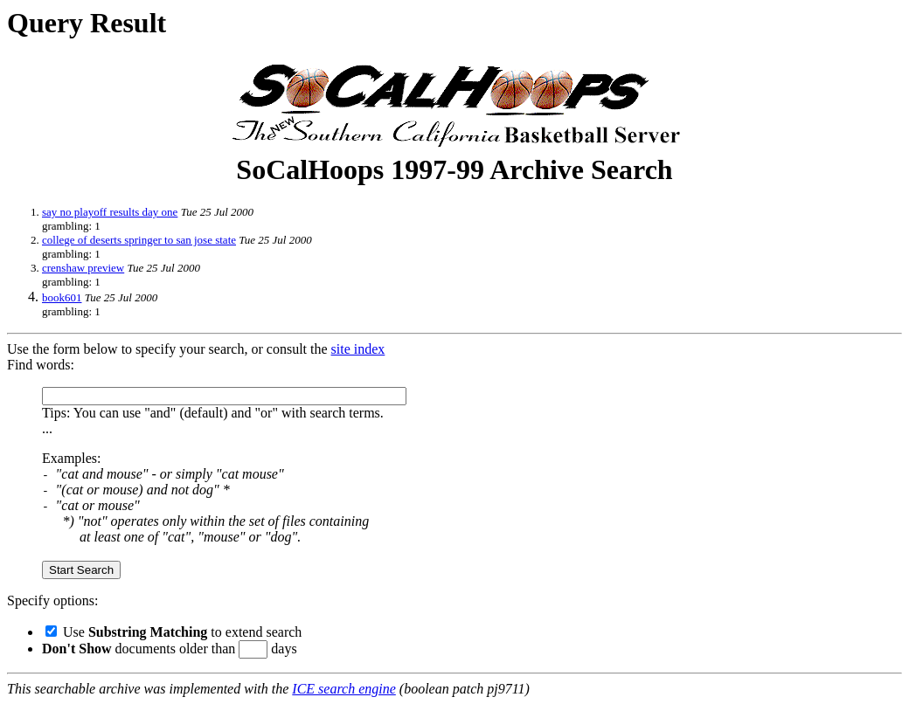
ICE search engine (343, 688)
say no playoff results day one (109, 211)
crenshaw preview (83, 267)
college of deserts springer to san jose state (139, 239)
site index (358, 349)
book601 (62, 297)
